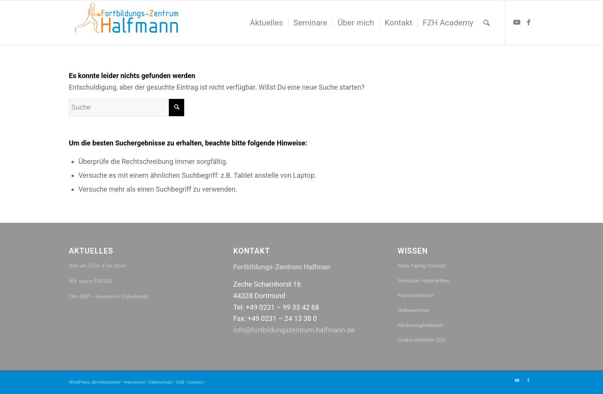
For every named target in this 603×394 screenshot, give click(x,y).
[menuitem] (266, 22)
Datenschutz (160, 382)
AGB (180, 382)
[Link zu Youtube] (517, 22)
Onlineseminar (414, 310)
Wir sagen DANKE (91, 280)
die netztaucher (106, 382)
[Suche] (486, 22)
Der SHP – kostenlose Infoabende (108, 296)
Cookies (195, 382)
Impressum (134, 382)
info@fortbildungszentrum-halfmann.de (294, 330)
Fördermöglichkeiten (420, 325)
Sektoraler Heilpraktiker (423, 281)
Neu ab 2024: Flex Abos (97, 265)
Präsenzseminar (415, 295)
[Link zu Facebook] (528, 22)
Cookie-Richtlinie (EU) (422, 340)
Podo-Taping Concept (421, 266)
